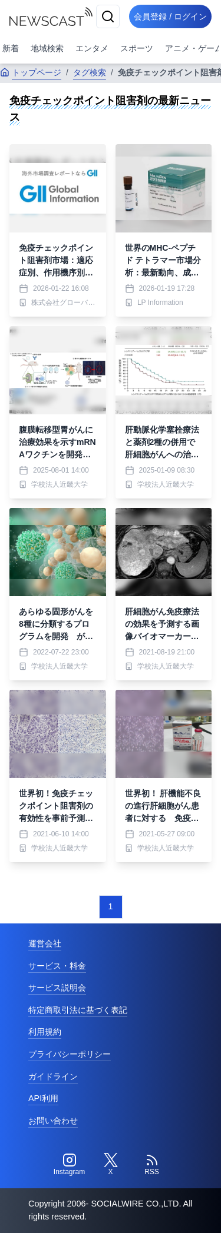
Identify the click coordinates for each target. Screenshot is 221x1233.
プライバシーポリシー (69, 1054)
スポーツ (136, 48)
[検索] (108, 16)
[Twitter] (110, 1165)
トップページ (30, 72)
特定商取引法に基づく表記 (77, 1010)
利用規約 (44, 1031)
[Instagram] (69, 1165)
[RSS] (152, 1165)
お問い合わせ (53, 1120)
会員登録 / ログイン (170, 16)
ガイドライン (53, 1076)
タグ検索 (89, 72)
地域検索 (47, 48)
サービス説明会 (57, 987)
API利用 (43, 1098)
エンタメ (91, 48)
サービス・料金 (57, 966)
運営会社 (44, 943)
